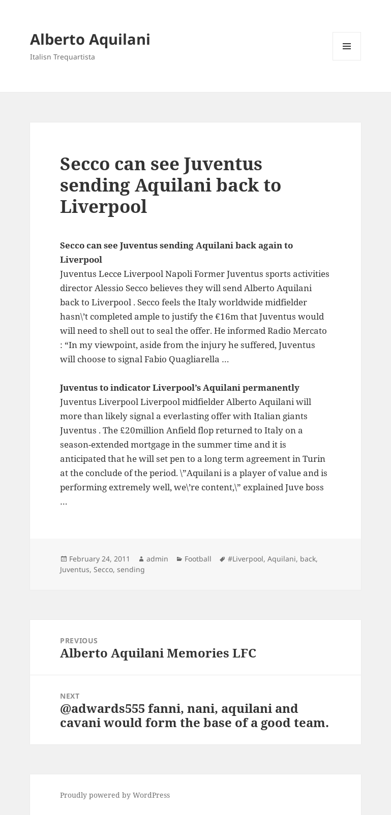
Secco (103, 569)
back (308, 558)
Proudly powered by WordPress (115, 795)
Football (198, 558)
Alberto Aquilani (90, 39)
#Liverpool (245, 558)
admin (157, 558)
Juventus (74, 569)
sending (131, 569)
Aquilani (281, 558)
